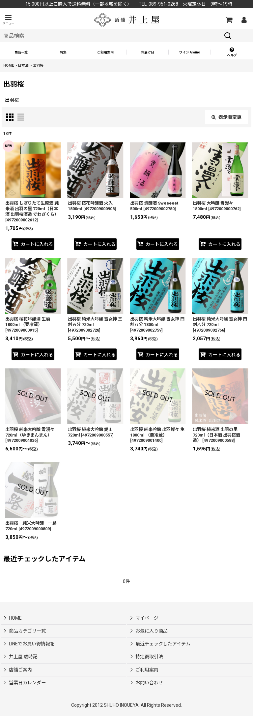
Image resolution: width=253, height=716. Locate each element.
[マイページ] (244, 19)
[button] (8, 19)
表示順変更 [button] (226, 117)
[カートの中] (229, 19)
